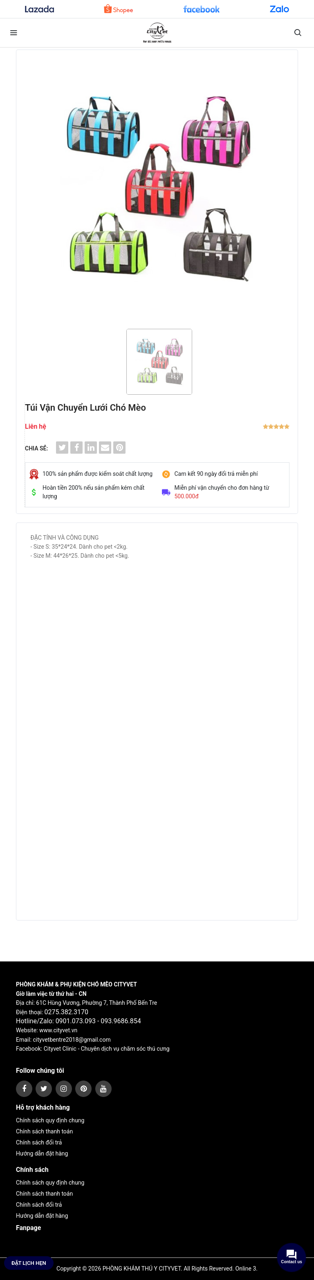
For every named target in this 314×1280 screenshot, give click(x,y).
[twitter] (44, 1089)
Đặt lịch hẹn (28, 1263)
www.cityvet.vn (58, 1030)
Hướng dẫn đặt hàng (42, 1153)
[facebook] (24, 1089)
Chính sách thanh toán (44, 1131)
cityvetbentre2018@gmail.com (72, 1039)
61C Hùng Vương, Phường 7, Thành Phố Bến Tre (96, 1003)
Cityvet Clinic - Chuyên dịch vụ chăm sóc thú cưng (107, 1048)
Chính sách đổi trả (39, 1142)
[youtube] (103, 1089)
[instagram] (64, 1089)
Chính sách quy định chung (50, 1120)
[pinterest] (83, 1089)
